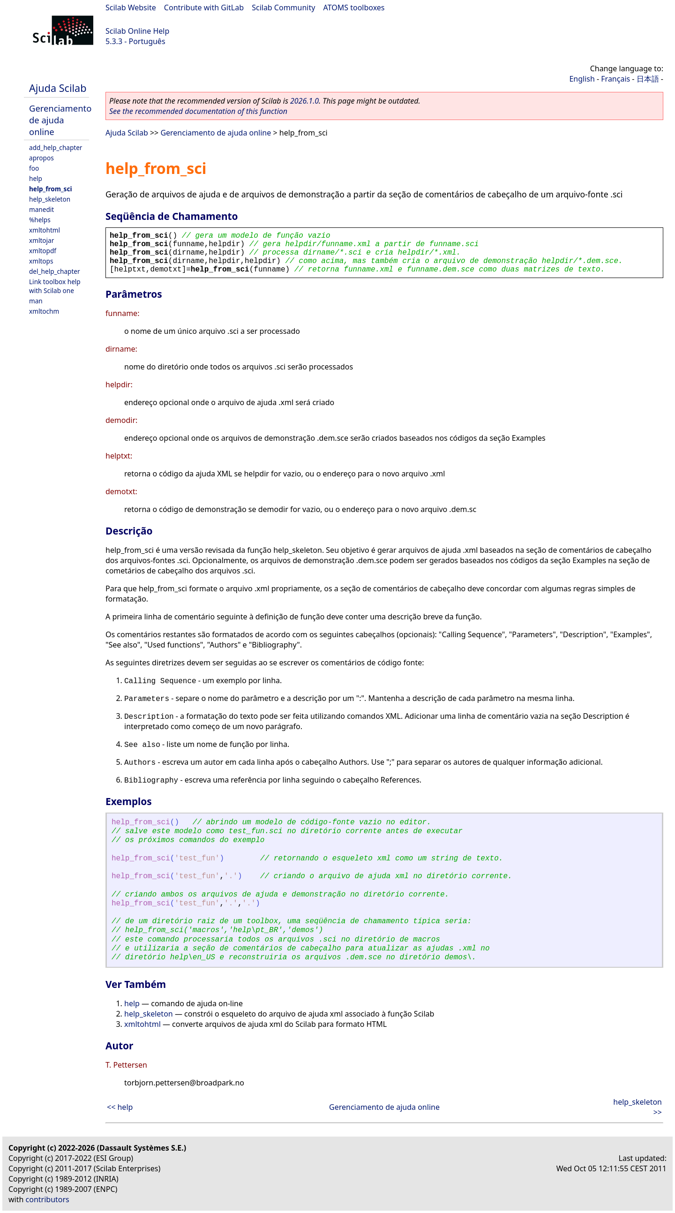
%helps (40, 219)
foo (34, 168)
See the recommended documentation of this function (198, 111)
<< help (120, 1107)
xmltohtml (44, 230)
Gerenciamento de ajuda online (60, 119)
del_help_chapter (54, 271)
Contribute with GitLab (204, 7)
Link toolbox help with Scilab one (55, 286)
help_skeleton (49, 199)
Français (615, 79)
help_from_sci (50, 188)
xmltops (41, 260)
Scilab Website (130, 7)
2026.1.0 (304, 101)
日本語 (648, 79)
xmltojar (41, 240)
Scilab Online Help (137, 31)
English (581, 79)
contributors (47, 1199)
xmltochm (44, 311)
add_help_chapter (55, 147)
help (35, 178)
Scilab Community (283, 7)
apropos (41, 157)
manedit (41, 209)
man (36, 300)
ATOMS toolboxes (354, 7)
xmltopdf (42, 250)
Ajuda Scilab (57, 88)
